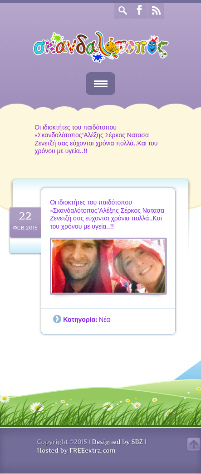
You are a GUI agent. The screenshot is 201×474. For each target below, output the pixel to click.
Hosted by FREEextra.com (76, 450)
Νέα (104, 319)
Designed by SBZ (117, 441)
